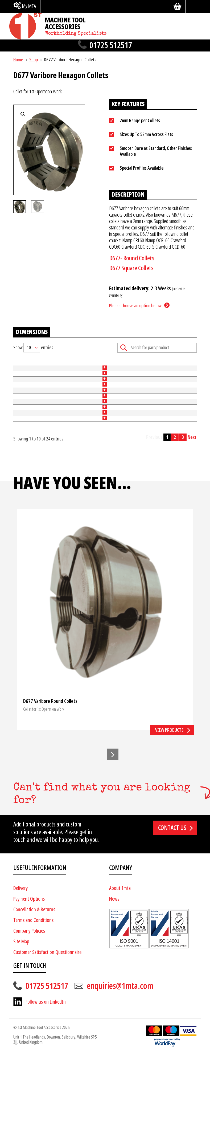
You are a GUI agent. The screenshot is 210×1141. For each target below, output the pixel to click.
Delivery (20, 974)
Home (18, 59)
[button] (112, 840)
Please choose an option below (135, 305)
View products (169, 816)
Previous (154, 522)
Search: (157, 348)
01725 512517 (110, 45)
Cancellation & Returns (34, 995)
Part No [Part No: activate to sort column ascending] (20, 365)
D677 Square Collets (131, 268)
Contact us (172, 913)
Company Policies (29, 1016)
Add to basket (180, 399)
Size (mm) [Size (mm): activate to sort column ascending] (58, 365)
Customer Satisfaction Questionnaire (47, 1038)
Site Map (21, 1027)
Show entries (33, 347)
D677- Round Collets (131, 258)
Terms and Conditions (33, 1006)
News (114, 984)
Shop (33, 59)
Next (192, 522)
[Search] (193, 6)
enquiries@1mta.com (120, 1072)
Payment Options (29, 984)
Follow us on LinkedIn (46, 1088)
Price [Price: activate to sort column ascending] (127, 365)
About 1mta (120, 974)
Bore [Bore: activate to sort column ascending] (96, 365)
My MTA (29, 6)
